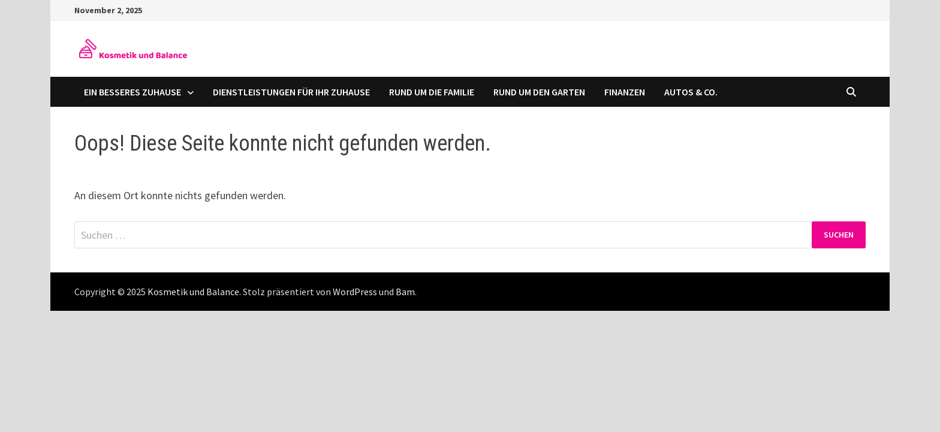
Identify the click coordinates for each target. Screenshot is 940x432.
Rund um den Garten (539, 92)
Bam (405, 292)
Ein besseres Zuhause (132, 92)
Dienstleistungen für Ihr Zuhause (291, 92)
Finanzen (624, 92)
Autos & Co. (691, 92)
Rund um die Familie (431, 92)
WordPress (355, 292)
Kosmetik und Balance (193, 292)
